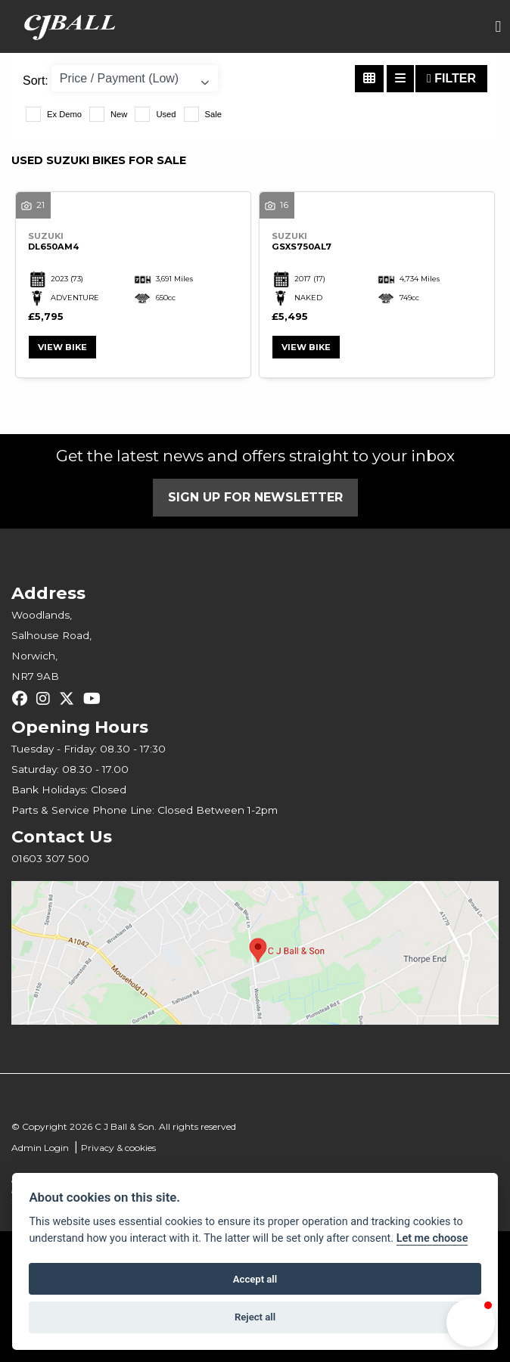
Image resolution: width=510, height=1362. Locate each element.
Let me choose (432, 1238)
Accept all (255, 1279)
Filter (451, 78)
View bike (62, 347)
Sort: (35, 80)
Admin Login (40, 1147)
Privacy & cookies (118, 1147)
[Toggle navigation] (498, 27)
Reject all (255, 1317)
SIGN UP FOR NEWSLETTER (255, 497)
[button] (470, 1322)
